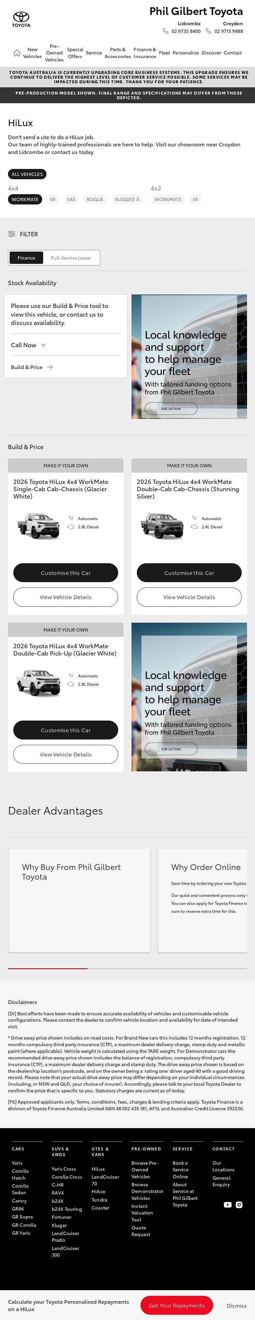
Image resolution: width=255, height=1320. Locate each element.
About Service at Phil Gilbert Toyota (185, 1194)
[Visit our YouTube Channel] (228, 1205)
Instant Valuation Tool (142, 1213)
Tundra (99, 1199)
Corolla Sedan (20, 1189)
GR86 (18, 1208)
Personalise (186, 52)
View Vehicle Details (66, 596)
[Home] (17, 52)
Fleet (164, 52)
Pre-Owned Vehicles (54, 52)
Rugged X (127, 199)
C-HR (58, 1184)
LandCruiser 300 (65, 1251)
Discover (211, 52)
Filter (29, 233)
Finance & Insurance (145, 52)
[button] (31, 367)
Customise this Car (66, 572)
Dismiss (237, 1305)
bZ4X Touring (67, 1208)
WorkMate (25, 199)
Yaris (17, 1162)
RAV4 (58, 1192)
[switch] (54, 258)
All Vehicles (27, 174)
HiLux (98, 1168)
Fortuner (61, 1216)
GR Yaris (21, 1232)
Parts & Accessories (118, 52)
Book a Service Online (181, 1169)
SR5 (71, 199)
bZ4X (58, 1201)
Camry (19, 1200)
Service (94, 52)
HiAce (98, 1191)
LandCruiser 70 (105, 1180)
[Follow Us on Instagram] (239, 1205)
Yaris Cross (64, 1168)
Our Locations (223, 1166)
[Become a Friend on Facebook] (216, 1205)
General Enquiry (221, 1181)
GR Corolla (24, 1224)
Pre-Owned (146, 1148)
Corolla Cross (67, 1176)
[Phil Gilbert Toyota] (21, 19)
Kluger (59, 1225)
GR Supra (22, 1216)
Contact (233, 52)
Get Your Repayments (177, 1305)
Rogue (95, 199)
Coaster (100, 1207)
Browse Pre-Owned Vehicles (144, 1169)
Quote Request (140, 1230)
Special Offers (75, 52)
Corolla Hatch (20, 1174)
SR (52, 199)
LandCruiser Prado (65, 1236)
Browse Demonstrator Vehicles (147, 1191)
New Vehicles (32, 52)
